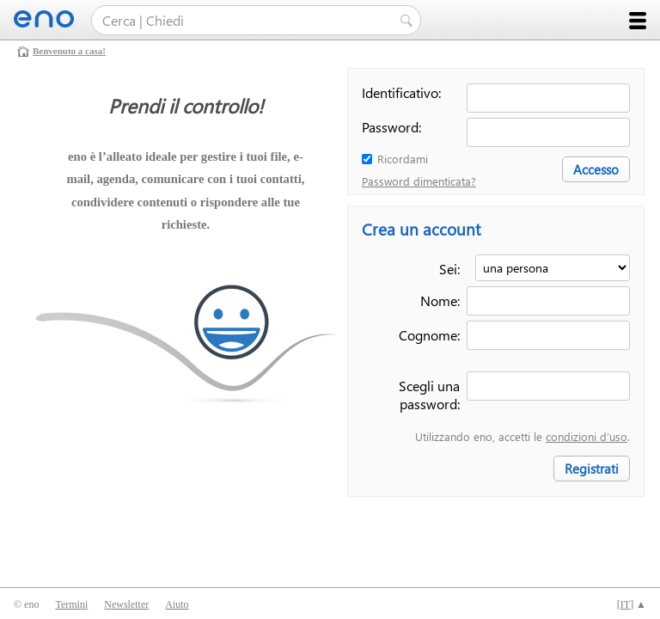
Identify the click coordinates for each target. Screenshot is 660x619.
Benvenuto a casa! (69, 51)
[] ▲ (631, 604)
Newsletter (126, 604)
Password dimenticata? (419, 181)
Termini (71, 604)
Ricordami (402, 158)
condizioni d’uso (586, 436)
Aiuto (176, 604)
